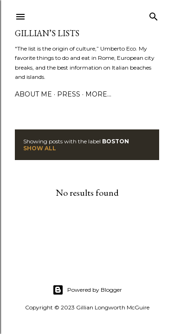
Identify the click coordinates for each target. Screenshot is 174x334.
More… (98, 94)
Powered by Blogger (87, 289)
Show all (39, 148)
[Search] (153, 15)
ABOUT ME (33, 94)
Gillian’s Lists (47, 33)
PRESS (68, 94)
